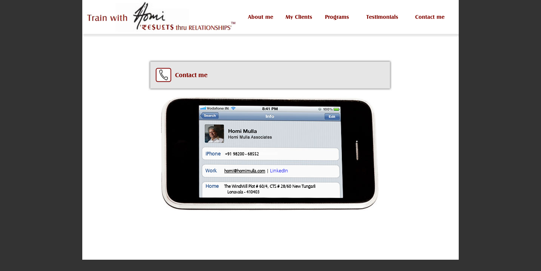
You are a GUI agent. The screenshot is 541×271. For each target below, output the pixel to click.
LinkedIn (279, 170)
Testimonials (382, 16)
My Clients (299, 16)
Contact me (429, 16)
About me (260, 16)
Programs (337, 16)
